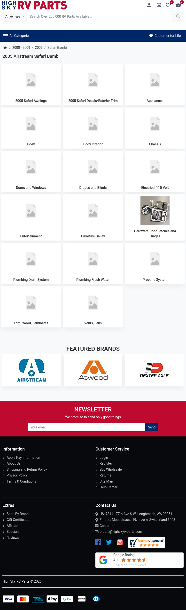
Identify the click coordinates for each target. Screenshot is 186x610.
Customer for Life (164, 36)
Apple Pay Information (23, 458)
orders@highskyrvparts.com (121, 532)
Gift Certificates (18, 520)
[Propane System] (155, 259)
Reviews (13, 538)
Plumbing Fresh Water (93, 280)
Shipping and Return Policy (27, 469)
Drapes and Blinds (93, 188)
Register (106, 463)
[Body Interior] (93, 123)
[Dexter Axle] (154, 370)
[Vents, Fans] (93, 302)
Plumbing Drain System (31, 280)
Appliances (155, 101)
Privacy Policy (17, 475)
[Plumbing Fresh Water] (93, 259)
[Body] (31, 123)
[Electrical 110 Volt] (155, 167)
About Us (13, 463)
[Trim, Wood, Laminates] (31, 302)
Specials (13, 532)
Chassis (155, 144)
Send (151, 427)
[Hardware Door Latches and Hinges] (155, 210)
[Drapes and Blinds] (93, 167)
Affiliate (12, 526)
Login (104, 458)
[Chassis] (155, 123)
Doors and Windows (31, 188)
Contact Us (108, 526)
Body (31, 144)
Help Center (108, 487)
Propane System (155, 280)
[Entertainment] (31, 210)
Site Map (106, 481)
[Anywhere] (14, 17)
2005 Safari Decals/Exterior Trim (93, 101)
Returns (105, 475)
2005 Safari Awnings (31, 101)
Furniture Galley (93, 236)
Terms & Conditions (21, 481)
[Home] (5, 48)
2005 (38, 48)
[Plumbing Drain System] (31, 259)
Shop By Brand (18, 514)
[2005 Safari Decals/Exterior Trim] (93, 80)
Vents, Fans (93, 323)
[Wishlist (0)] (170, 5)
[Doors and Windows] (31, 167)
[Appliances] (155, 80)
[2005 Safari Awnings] (31, 80)
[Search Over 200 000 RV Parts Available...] (99, 17)
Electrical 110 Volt (155, 188)
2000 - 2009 (21, 48)
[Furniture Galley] (93, 210)
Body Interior (93, 144)
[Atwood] (93, 370)
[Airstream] (32, 370)
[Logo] (34, 5)
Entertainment (31, 236)
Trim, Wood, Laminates (31, 323)
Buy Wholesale (111, 469)
